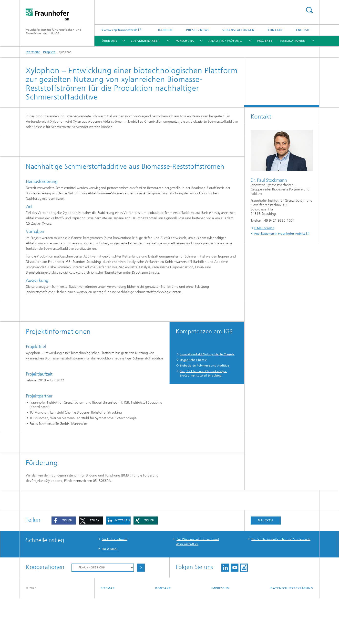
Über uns (109, 40)
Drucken (265, 557)
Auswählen (141, 604)
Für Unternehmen (114, 575)
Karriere (165, 30)
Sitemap (107, 624)
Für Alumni (109, 585)
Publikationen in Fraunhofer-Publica (280, 233)
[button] (63, 557)
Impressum (220, 624)
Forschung (185, 40)
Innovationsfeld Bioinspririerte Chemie (207, 354)
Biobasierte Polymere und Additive (204, 365)
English (302, 30)
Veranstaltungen (238, 30)
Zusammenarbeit (146, 40)
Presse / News (197, 30)
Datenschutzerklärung (291, 624)
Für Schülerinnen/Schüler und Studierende (280, 575)
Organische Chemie (193, 360)
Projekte (265, 40)
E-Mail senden (264, 228)
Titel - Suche (309, 10)
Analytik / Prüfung (225, 40)
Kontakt (275, 30)
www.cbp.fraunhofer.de (120, 29)
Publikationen (293, 40)
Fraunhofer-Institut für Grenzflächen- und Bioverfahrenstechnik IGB (53, 31)
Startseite (33, 52)
